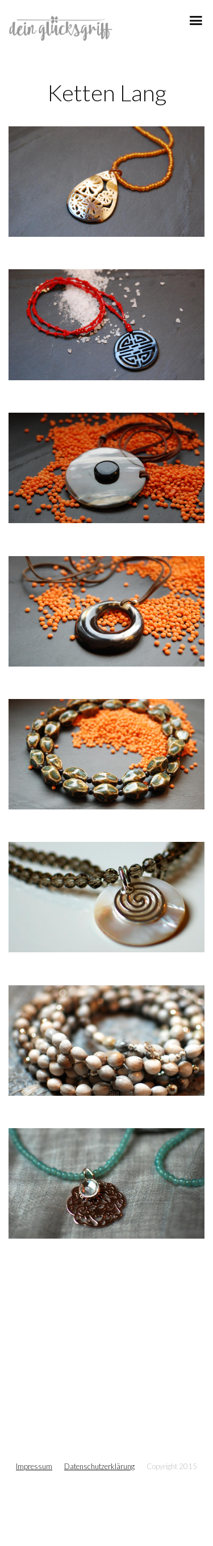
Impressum (34, 1466)
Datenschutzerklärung (99, 1466)
